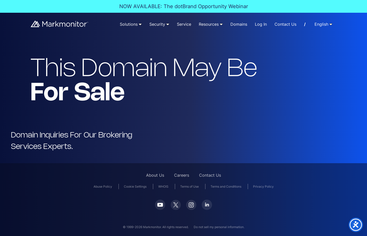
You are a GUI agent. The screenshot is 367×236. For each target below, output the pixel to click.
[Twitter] (176, 208)
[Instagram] (191, 208)
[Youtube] (160, 208)
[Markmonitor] (60, 25)
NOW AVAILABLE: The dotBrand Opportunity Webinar (183, 6)
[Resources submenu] (221, 24)
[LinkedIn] (207, 208)
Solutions (129, 24)
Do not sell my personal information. (219, 227)
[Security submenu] (167, 24)
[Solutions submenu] (140, 24)
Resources (209, 24)
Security (157, 24)
